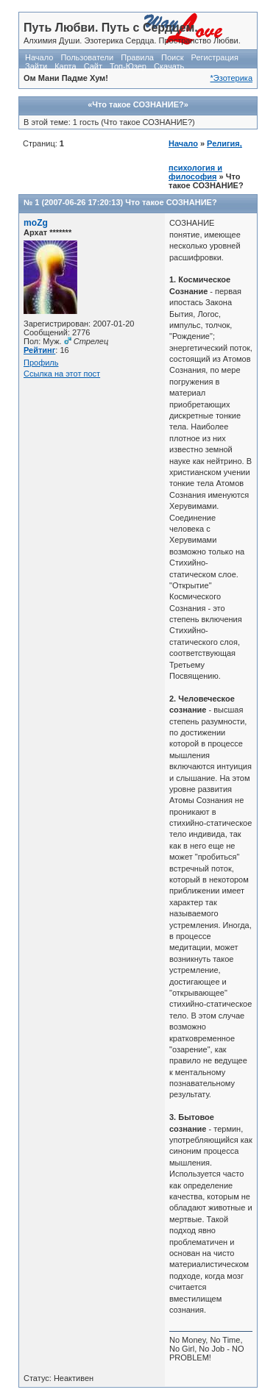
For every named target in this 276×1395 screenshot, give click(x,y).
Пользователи (86, 57)
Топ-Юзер (128, 66)
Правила (137, 57)
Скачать (169, 66)
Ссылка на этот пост (62, 373)
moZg (36, 223)
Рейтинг (39, 350)
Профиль (41, 362)
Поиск (172, 57)
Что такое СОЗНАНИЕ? (170, 202)
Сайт (93, 66)
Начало (39, 57)
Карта (65, 66)
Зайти (36, 66)
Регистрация (214, 57)
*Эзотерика (231, 78)
